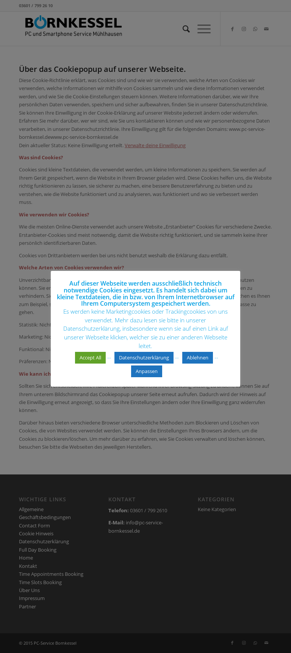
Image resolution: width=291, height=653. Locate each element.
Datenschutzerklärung (144, 357)
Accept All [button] (90, 357)
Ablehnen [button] (197, 357)
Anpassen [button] (147, 371)
